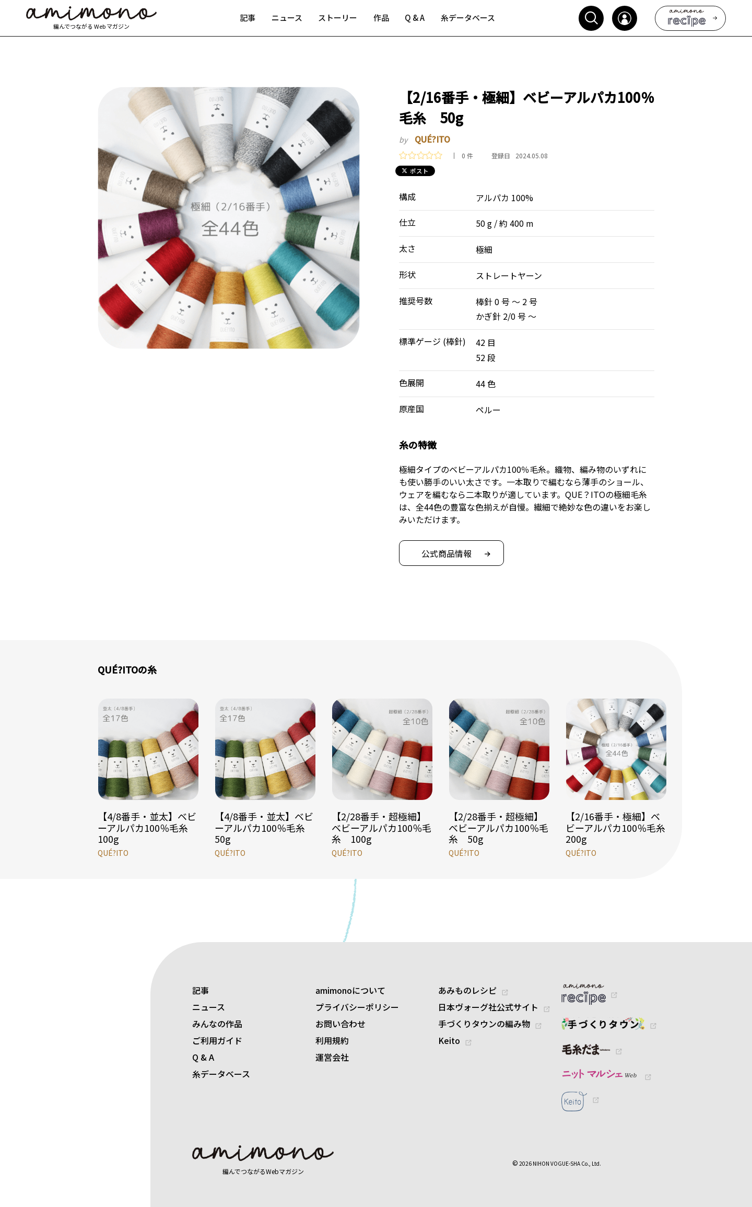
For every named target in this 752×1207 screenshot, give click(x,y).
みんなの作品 (217, 1023)
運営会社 (332, 1057)
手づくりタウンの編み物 (484, 1023)
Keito (449, 1040)
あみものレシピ (467, 990)
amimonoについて (350, 990)
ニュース (208, 1007)
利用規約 (332, 1040)
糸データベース (221, 1073)
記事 (200, 990)
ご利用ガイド (217, 1040)
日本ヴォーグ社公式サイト (488, 1007)
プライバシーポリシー (357, 1007)
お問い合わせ (340, 1023)
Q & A (203, 1057)
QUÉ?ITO (432, 139)
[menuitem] (248, 18)
